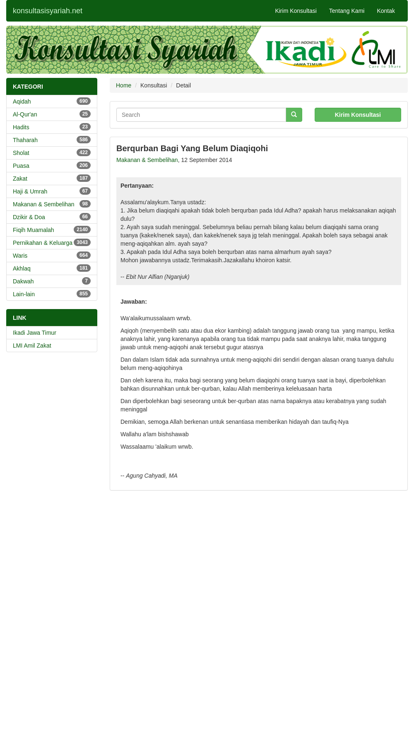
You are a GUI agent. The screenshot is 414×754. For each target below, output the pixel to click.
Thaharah (52, 139)
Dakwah (52, 281)
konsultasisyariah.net (47, 11)
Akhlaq (52, 268)
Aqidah (52, 101)
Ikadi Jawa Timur (34, 332)
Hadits (52, 126)
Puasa (52, 165)
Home (123, 85)
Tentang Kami (347, 10)
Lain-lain (52, 293)
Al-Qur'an (52, 114)
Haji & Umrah (52, 191)
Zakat (52, 178)
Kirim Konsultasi (295, 10)
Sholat (52, 152)
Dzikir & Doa (52, 216)
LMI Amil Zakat (32, 345)
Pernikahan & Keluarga (52, 242)
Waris (52, 255)
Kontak (386, 10)
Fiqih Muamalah (52, 229)
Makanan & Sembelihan (52, 204)
